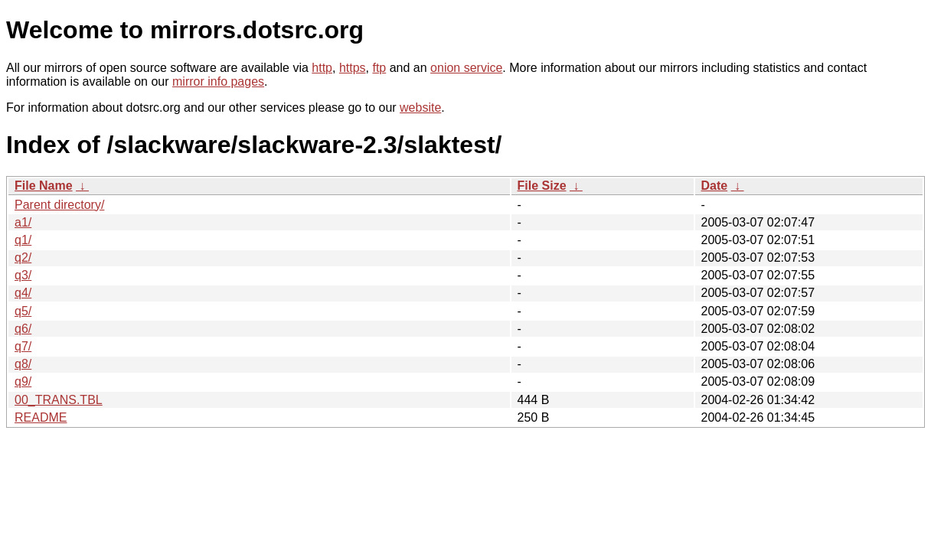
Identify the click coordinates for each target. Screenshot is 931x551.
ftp (379, 67)
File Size (542, 185)
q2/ (23, 257)
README (41, 417)
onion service (466, 67)
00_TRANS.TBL (59, 399)
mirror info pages (218, 81)
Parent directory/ (59, 204)
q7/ (23, 346)
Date (714, 185)
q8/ (23, 363)
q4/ (23, 292)
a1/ (23, 222)
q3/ (23, 275)
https (352, 67)
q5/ (23, 311)
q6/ (23, 328)
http (322, 67)
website (420, 107)
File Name (44, 185)
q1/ (23, 239)
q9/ (23, 381)
